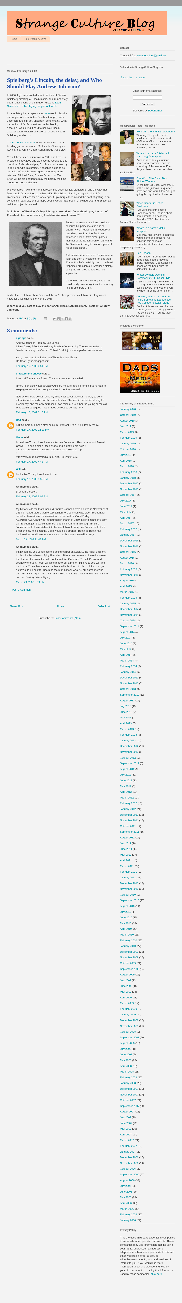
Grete (19, 437)
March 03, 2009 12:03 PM (31, 539)
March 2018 (127, 466)
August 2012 (127, 769)
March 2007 (127, 1140)
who (47, 113)
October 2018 (128, 449)
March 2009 (127, 1003)
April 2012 (126, 791)
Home (14, 39)
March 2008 (127, 1071)
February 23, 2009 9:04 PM (32, 496)
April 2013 (126, 723)
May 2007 (125, 1128)
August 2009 (127, 974)
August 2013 (127, 700)
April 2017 (126, 517)
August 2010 (127, 906)
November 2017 (129, 489)
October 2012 (128, 757)
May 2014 (125, 649)
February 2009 (128, 1008)
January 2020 (128, 409)
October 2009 (128, 963)
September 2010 (129, 900)
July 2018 (125, 454)
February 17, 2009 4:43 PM (32, 461)
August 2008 (127, 1043)
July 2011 (125, 843)
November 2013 (129, 683)
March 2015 (127, 591)
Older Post (104, 606)
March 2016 (127, 563)
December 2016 (129, 540)
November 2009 (129, 957)
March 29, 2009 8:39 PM (30, 582)
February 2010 (128, 940)
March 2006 (127, 1208)
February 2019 (128, 437)
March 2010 (127, 934)
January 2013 (128, 740)
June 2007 (126, 1123)
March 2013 (127, 729)
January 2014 (128, 671)
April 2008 (126, 1066)
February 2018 (128, 472)
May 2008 (125, 1060)
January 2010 (128, 945)
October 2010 (128, 894)
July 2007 (125, 1117)
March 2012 (127, 797)
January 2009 (128, 1014)
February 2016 (128, 569)
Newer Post (16, 606)
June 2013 (126, 711)
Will (18, 469)
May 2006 (125, 1197)
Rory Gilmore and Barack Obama (155, 131)
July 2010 (125, 911)
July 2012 (125, 774)
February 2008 (128, 1077)
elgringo (21, 338)
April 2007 (126, 1134)
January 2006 (128, 1220)
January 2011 (128, 877)
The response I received (21, 142)
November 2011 (129, 820)
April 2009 (126, 997)
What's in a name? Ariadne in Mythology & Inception (153, 155)
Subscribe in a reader (133, 77)
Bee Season (143, 252)
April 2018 (126, 460)
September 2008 (129, 1037)
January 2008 (128, 1083)
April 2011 (126, 860)
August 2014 (127, 632)
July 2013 (125, 706)
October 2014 (128, 620)
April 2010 (126, 928)
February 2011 (128, 871)
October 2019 (128, 414)
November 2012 (129, 751)
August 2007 (127, 1111)
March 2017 (127, 523)
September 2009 (129, 968)
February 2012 (128, 803)
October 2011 (128, 826)
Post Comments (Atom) (67, 618)
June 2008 (126, 1054)
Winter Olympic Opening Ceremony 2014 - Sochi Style (153, 276)
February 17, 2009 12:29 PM (32, 429)
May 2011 (125, 854)
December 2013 (129, 677)
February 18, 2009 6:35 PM (32, 479)
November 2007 (129, 1094)
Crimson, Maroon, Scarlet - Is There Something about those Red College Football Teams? (153, 299)
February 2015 (128, 597)
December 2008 (129, 1020)
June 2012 (126, 780)
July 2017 (125, 500)
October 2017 (128, 494)
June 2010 (126, 917)
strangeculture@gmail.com (152, 55)
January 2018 (128, 477)
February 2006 (128, 1214)
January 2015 (128, 603)
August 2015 (127, 580)
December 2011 (129, 814)
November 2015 (129, 574)
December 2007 (129, 1088)
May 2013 (125, 717)
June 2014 (126, 643)
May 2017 (125, 511)
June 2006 (126, 1191)
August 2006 (127, 1180)
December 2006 (129, 1157)
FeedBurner (155, 110)
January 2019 (128, 443)
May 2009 (125, 991)
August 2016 (127, 557)
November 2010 (129, 888)
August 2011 (127, 837)
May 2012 (125, 786)
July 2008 (125, 1048)
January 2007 (128, 1151)
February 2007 (128, 1145)
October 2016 (128, 551)
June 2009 (126, 985)
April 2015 (126, 586)
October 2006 (128, 1168)
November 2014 (129, 614)
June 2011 (126, 848)
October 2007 (128, 1100)
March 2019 (127, 432)
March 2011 (127, 866)
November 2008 (129, 1026)
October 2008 (128, 1031)
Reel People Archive (35, 39)
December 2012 (129, 746)
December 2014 (129, 609)
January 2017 (128, 534)
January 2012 (128, 808)
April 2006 (126, 1203)
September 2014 (129, 626)
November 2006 (129, 1163)
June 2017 (126, 506)
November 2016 (129, 546)
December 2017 (129, 483)
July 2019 (125, 426)
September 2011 (129, 831)
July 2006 (125, 1185)
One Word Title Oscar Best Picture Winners (151, 180)
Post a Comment (21, 589)
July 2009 (125, 980)
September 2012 (129, 763)
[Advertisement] (54, 54)
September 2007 (129, 1105)
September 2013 (129, 694)
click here (156, 1273)
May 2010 (125, 923)
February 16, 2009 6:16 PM (32, 412)
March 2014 (127, 660)
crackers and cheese (29, 373)
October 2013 (128, 688)
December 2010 (129, 883)
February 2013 (128, 734)
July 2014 (125, 637)
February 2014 (128, 666)
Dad (18, 419)
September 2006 (129, 1174)
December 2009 (129, 951)
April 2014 (126, 654)
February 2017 (128, 529)
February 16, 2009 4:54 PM (32, 365)
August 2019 (127, 420)
